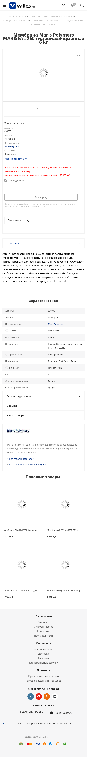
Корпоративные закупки (43, 662)
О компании (43, 616)
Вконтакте (30, 696)
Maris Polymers (11, 146)
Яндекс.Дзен (55, 696)
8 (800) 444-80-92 (30, 712)
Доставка (43, 653)
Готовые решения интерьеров (43, 680)
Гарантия (43, 658)
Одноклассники (47, 696)
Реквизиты (43, 631)
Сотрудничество (43, 626)
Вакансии (43, 622)
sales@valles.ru (63, 712)
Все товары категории (21, 458)
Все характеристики (14, 158)
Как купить (43, 643)
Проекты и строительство (43, 676)
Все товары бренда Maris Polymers (28, 464)
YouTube (39, 696)
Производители (43, 635)
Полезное (43, 670)
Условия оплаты (43, 649)
